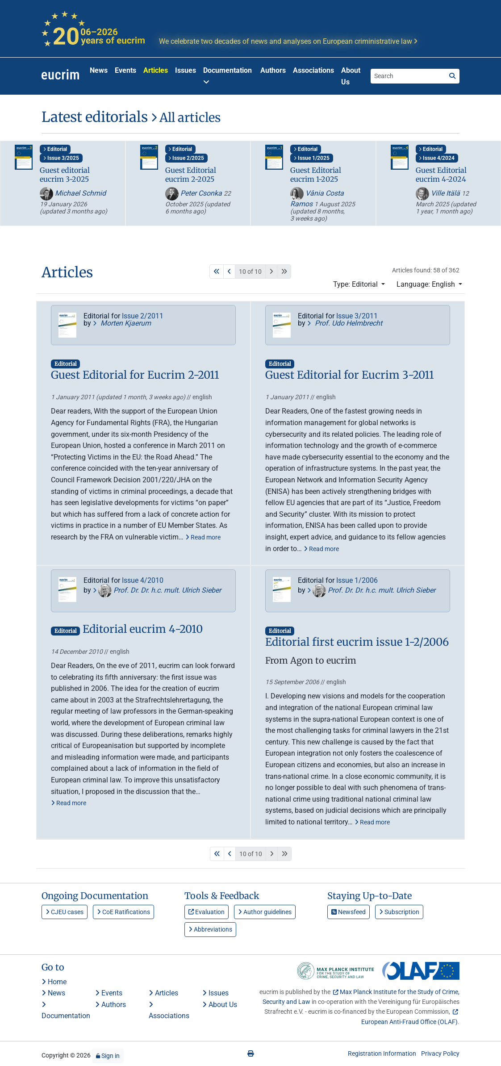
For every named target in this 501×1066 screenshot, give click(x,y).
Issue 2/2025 (186, 158)
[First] (216, 271)
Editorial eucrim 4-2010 (143, 629)
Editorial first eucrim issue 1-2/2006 (357, 642)
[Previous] (229, 271)
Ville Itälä (439, 193)
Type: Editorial (356, 284)
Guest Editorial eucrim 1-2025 (315, 174)
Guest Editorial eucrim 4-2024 (441, 174)
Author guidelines (265, 912)
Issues (185, 70)
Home (54, 982)
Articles (155, 70)
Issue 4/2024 (437, 158)
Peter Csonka (194, 193)
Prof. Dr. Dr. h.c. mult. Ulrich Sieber (157, 590)
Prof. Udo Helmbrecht (344, 323)
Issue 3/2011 (357, 316)
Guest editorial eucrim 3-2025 (65, 174)
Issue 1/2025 (312, 158)
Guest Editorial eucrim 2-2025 (190, 174)
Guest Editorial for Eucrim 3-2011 (349, 375)
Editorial (55, 149)
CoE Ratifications (123, 912)
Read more (203, 537)
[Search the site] (408, 76)
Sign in (108, 1055)
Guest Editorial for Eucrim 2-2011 (135, 375)
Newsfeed (348, 912)
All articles (186, 117)
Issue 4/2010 (142, 580)
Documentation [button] (227, 75)
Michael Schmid (73, 193)
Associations (313, 70)
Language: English (427, 284)
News (99, 70)
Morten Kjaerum (122, 323)
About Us (350, 76)
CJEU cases (65, 912)
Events (125, 70)
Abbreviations (210, 929)
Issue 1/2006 (357, 580)
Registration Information (382, 1053)
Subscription (399, 912)
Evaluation (206, 912)
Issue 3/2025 (61, 158)
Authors (273, 70)
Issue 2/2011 (142, 316)
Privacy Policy (440, 1053)
